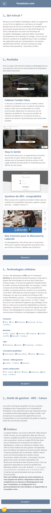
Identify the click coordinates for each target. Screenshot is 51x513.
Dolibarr (10, 429)
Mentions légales (36, 511)
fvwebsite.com (24, 511)
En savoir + (25, 384)
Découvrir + (25, 257)
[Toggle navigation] (4, 4)
